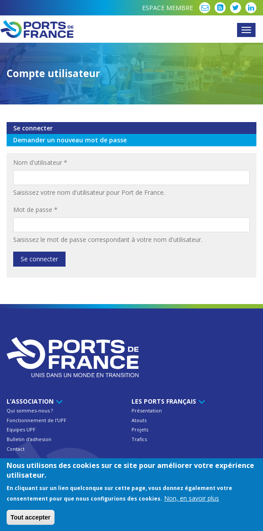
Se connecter (53, 128)
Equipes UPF (21, 429)
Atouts (139, 420)
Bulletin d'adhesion (29, 439)
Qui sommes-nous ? (30, 410)
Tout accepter (31, 519)
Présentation (147, 410)
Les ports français (167, 401)
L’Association (33, 401)
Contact (16, 449)
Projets (140, 429)
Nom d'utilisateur (40, 162)
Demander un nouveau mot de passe (70, 140)
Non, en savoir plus (191, 500)
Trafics (139, 439)
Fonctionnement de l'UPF (36, 420)
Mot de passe (35, 209)
